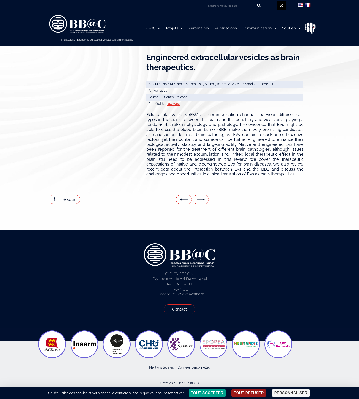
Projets (174, 28)
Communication (259, 28)
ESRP (307, 28)
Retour (69, 199)
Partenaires (198, 28)
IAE (175, 294)
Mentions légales (161, 367)
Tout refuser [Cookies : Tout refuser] (249, 393)
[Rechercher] (259, 5)
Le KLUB (192, 383)
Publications (69, 40)
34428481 (173, 103)
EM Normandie (194, 294)
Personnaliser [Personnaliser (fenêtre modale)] (290, 393)
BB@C (152, 28)
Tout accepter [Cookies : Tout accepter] (207, 393)
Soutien (291, 28)
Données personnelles (194, 367)
